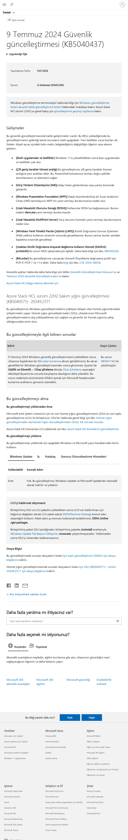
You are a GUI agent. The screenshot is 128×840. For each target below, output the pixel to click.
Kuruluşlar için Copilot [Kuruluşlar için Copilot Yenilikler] (13, 736)
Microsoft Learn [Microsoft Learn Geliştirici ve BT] (52, 796)
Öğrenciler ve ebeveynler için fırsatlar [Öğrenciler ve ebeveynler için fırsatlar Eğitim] (103, 769)
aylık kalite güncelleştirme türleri (41, 107)
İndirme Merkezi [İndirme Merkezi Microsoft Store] (52, 741)
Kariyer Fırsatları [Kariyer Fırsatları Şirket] (94, 791)
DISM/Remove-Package (77, 514)
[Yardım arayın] (12, 4)
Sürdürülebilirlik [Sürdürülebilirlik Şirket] (93, 813)
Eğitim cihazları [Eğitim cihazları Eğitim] (93, 741)
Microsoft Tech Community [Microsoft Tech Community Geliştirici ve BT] (56, 808)
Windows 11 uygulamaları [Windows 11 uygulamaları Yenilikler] (15, 758)
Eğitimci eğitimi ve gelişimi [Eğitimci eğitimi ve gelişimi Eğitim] (98, 764)
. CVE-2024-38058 (89, 262)
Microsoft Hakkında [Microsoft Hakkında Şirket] (95, 796)
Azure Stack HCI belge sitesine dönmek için (32, 283)
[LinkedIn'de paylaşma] (15, 585)
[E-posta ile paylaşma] (23, 585)
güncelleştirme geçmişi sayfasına (74, 111)
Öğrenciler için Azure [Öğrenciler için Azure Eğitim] (96, 775)
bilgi (65, 262)
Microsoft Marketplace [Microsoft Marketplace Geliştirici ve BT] (55, 813)
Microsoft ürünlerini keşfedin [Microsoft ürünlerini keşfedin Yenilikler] (16, 752)
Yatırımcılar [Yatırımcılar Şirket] (92, 808)
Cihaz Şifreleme (72, 369)
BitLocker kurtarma (49, 361)
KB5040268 (111, 251)
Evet (69, 717)
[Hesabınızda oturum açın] (122, 5)
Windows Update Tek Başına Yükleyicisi (34, 533)
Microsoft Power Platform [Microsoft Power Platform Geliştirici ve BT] (56, 819)
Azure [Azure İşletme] (6, 802)
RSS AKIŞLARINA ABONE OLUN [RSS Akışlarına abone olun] (28, 594)
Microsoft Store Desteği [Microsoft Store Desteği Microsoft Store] (55, 747)
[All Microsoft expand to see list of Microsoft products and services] (4, 5)
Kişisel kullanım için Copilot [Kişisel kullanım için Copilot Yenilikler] (15, 741)
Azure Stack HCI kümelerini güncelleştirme (93, 429)
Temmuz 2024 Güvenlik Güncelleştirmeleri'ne (34, 276)
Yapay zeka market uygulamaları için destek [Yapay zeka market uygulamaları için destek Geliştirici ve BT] (63, 802)
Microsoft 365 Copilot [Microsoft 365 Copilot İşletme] (13, 824)
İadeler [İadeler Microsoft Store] (48, 752)
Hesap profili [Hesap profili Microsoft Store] (50, 736)
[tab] (21, 457)
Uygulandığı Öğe (18, 54)
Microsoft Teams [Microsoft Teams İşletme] (11, 830)
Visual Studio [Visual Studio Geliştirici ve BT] (51, 830)
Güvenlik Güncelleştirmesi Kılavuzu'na (93, 272)
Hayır (92, 717)
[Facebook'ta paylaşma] (8, 585)
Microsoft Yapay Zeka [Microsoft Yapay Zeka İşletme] (13, 791)
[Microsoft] (64, 3)
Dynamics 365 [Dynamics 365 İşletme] (10, 808)
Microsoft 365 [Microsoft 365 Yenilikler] (10, 747)
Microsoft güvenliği (78, 679)
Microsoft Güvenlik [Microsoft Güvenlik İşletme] (12, 796)
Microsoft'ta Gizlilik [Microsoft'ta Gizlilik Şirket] (95, 802)
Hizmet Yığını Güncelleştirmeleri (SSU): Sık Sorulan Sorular (67, 422)
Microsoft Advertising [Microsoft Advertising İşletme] (13, 819)
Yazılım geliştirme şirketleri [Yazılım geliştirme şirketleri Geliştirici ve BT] (57, 824)
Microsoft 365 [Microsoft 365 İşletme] (10, 813)
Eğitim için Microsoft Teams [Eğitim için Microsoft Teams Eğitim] (98, 747)
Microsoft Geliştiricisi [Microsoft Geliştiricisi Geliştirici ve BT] (54, 791)
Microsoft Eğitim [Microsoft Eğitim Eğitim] (94, 736)
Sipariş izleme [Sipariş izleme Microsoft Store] (51, 758)
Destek (7, 12)
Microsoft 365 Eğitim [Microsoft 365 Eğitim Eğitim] (95, 752)
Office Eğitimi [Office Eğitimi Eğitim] (92, 758)
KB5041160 (108, 361)
